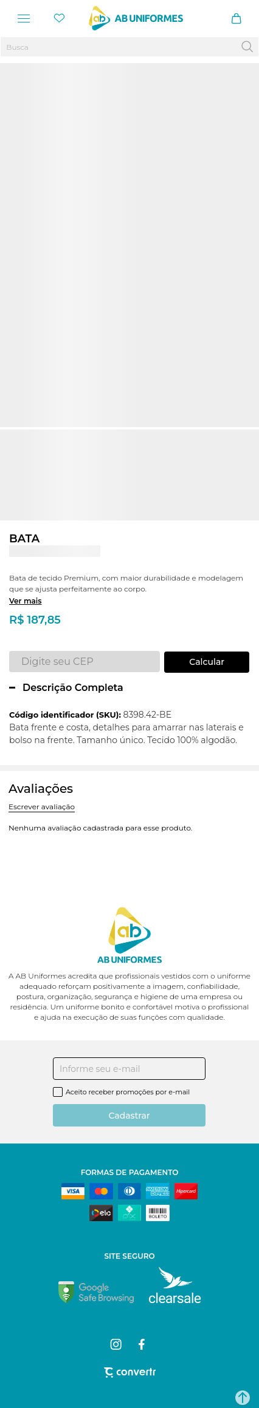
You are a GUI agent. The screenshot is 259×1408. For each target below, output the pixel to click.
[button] (242, 1397)
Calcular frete (206, 662)
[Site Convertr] (130, 1372)
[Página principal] (136, 18)
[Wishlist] (60, 18)
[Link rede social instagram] (117, 1344)
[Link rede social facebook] (143, 1344)
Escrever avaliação (42, 806)
